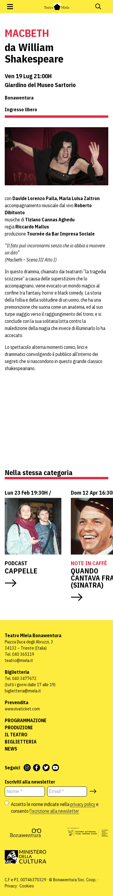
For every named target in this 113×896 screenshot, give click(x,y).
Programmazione (26, 720)
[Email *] (67, 792)
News (11, 749)
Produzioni (19, 727)
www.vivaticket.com (22, 709)
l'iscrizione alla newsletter (54, 811)
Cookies (26, 886)
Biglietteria (21, 742)
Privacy (11, 886)
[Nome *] (25, 792)
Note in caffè (89, 563)
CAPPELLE (22, 570)
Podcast (16, 563)
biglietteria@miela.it (23, 691)
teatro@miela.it (19, 660)
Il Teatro (16, 735)
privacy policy (82, 804)
